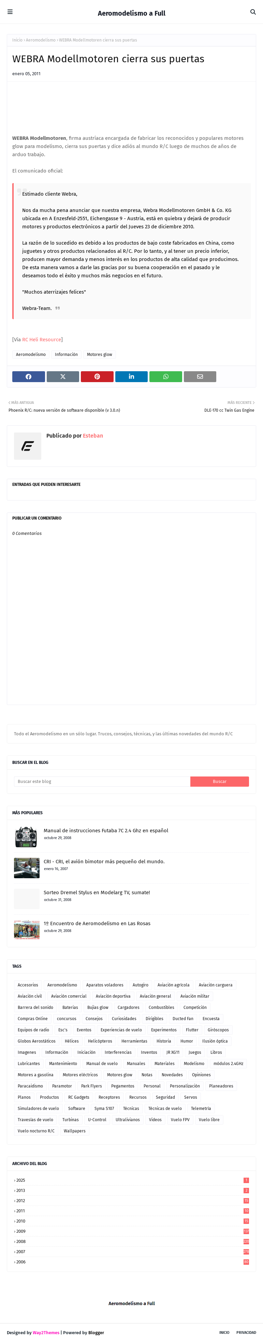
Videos (155, 1119)
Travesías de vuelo (35, 1119)
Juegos (195, 1052)
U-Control (97, 1119)
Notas (147, 1075)
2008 (132, 1241)
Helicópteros (100, 1041)
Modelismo (194, 1063)
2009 (132, 1231)
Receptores (109, 1097)
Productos (49, 1097)
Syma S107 (104, 1108)
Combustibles (161, 1007)
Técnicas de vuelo (165, 1108)
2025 (132, 1180)
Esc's (63, 1030)
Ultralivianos (128, 1119)
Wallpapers (75, 1131)
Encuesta (211, 1018)
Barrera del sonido (35, 1007)
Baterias (70, 1007)
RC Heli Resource (41, 340)
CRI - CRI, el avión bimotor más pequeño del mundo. (104, 861)
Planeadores (221, 1086)
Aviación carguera (216, 985)
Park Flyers (91, 1086)
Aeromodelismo (41, 40)
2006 (132, 1261)
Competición (195, 1007)
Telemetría (201, 1108)
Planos (24, 1097)
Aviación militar (194, 996)
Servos (190, 1097)
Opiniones (201, 1075)
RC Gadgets (78, 1097)
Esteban (92, 435)
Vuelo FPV (180, 1119)
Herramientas (134, 1041)
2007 (132, 1251)
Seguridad (165, 1097)
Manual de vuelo (102, 1063)
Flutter (192, 1030)
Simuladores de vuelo (38, 1108)
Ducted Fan (183, 1018)
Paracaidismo (30, 1086)
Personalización (185, 1086)
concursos (66, 1018)
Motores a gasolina (36, 1075)
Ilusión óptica (215, 1041)
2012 (132, 1200)
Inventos (149, 1052)
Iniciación (86, 1052)
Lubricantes (29, 1063)
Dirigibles (154, 1018)
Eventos (84, 1030)
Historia (164, 1041)
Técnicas (131, 1108)
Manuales (136, 1063)
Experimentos (164, 1030)
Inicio (17, 40)
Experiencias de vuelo (121, 1030)
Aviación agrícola (174, 985)
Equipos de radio (33, 1030)
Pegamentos (122, 1086)
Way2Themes (46, 1332)
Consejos (94, 1018)
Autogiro (140, 985)
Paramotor (62, 1086)
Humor (186, 1041)
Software (76, 1108)
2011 (132, 1210)
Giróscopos (218, 1030)
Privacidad (246, 1332)
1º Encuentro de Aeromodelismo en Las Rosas (97, 923)
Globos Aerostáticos (37, 1041)
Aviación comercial (69, 996)
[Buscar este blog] (102, 781)
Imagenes (27, 1052)
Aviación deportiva (113, 996)
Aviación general (155, 996)
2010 (132, 1221)
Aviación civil (30, 996)
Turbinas (70, 1119)
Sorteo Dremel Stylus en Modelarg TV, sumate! (97, 892)
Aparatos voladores (104, 985)
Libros (216, 1052)
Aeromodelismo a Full (131, 13)
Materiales (165, 1063)
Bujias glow (97, 1007)
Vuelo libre (209, 1119)
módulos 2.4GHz (228, 1063)
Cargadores (129, 1007)
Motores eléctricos (80, 1075)
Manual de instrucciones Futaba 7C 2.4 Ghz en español (106, 831)
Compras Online (33, 1018)
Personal (152, 1086)
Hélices (72, 1041)
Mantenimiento (63, 1063)
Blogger (96, 1332)
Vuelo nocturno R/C (36, 1131)
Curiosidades (124, 1018)
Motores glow (99, 354)
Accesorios (28, 985)
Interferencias (118, 1052)
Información (66, 354)
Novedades (172, 1075)
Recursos (138, 1097)
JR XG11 (172, 1052)
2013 (132, 1190)
